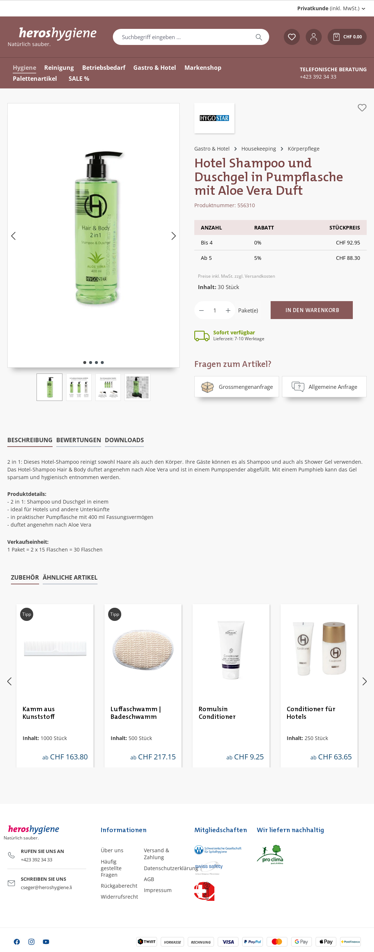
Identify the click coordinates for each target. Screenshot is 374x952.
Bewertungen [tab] (78, 440)
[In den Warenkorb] (312, 310)
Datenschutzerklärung (171, 868)
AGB (149, 879)
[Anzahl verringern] (201, 310)
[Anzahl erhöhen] (228, 310)
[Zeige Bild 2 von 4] (90, 362)
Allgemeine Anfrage (324, 387)
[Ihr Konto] (314, 37)
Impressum (158, 890)
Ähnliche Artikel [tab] (70, 577)
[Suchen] (259, 37)
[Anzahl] (214, 310)
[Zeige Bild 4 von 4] (102, 362)
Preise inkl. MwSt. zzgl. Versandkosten (236, 276)
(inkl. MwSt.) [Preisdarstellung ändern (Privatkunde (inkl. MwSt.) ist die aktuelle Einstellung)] (328, 8)
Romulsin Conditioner (217, 713)
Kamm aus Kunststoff (39, 713)
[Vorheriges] (13, 235)
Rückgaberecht (119, 885)
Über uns (112, 850)
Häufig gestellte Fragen (111, 868)
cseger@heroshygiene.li (46, 887)
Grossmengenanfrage (236, 387)
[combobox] (181, 37)
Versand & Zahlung (156, 853)
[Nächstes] (173, 235)
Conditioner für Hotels (311, 713)
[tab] (30, 440)
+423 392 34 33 (318, 76)
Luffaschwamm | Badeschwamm (136, 713)
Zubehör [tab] (25, 577)
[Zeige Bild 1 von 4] (84, 362)
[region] (93, 252)
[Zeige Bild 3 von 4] (96, 362)
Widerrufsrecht (119, 896)
